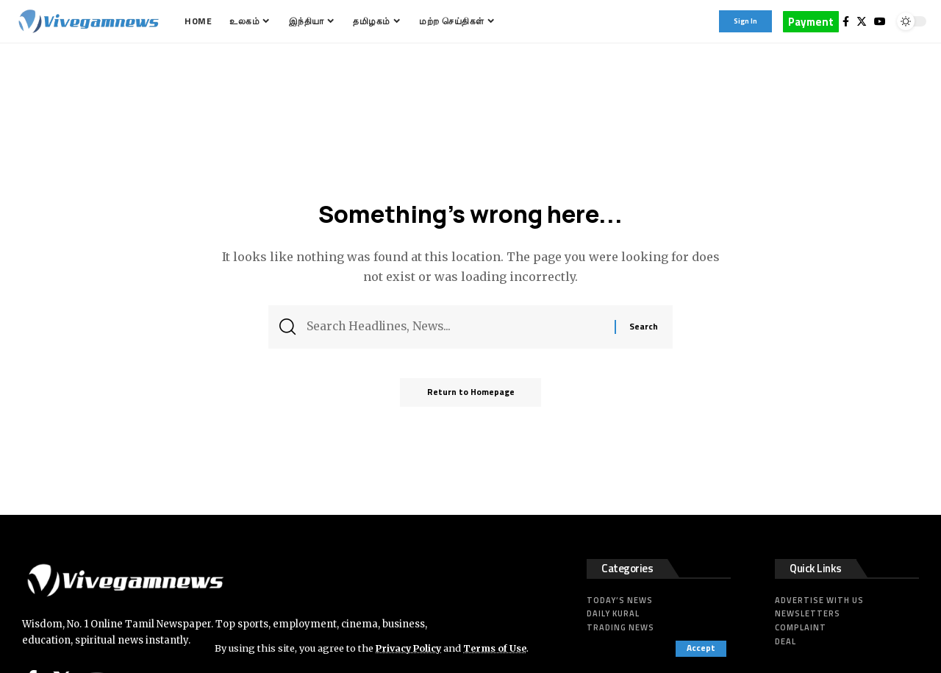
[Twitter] (861, 21)
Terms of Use (499, 648)
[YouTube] (880, 21)
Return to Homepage (470, 395)
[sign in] (745, 21)
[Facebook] (846, 21)
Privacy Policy (410, 648)
